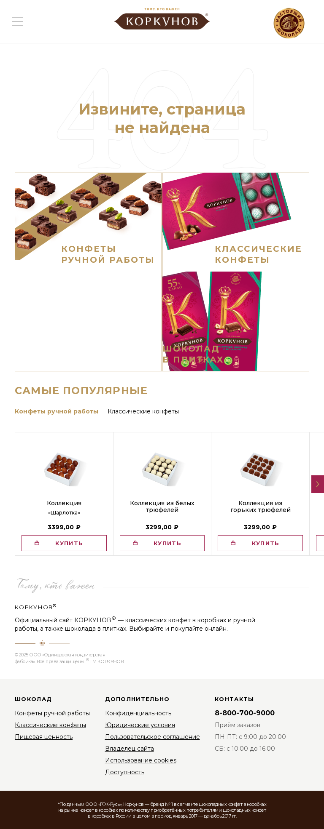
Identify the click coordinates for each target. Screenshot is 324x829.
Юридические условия (140, 725)
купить (69, 543)
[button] (317, 484)
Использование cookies (140, 760)
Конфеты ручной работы (52, 713)
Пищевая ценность (44, 737)
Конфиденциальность (138, 713)
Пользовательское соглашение (152, 737)
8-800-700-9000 (245, 713)
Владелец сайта (129, 748)
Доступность (124, 772)
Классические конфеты (50, 725)
